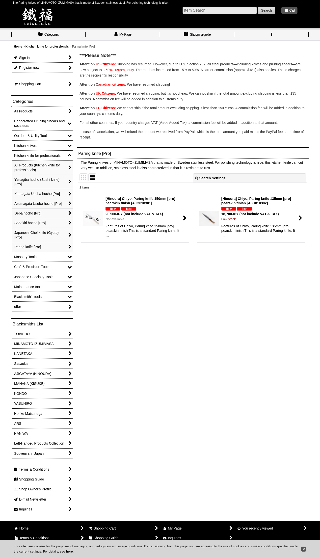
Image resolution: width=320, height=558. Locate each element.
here (69, 551)
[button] (271, 34)
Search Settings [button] (210, 178)
